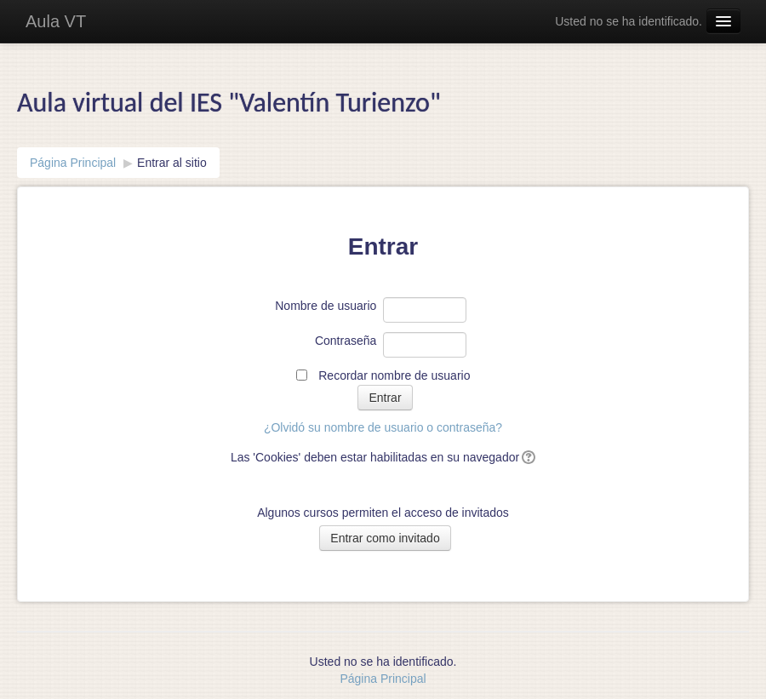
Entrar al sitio (172, 162)
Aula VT (56, 21)
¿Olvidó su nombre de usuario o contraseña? (383, 427)
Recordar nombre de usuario (394, 375)
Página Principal (73, 162)
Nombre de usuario (325, 305)
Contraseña (345, 340)
